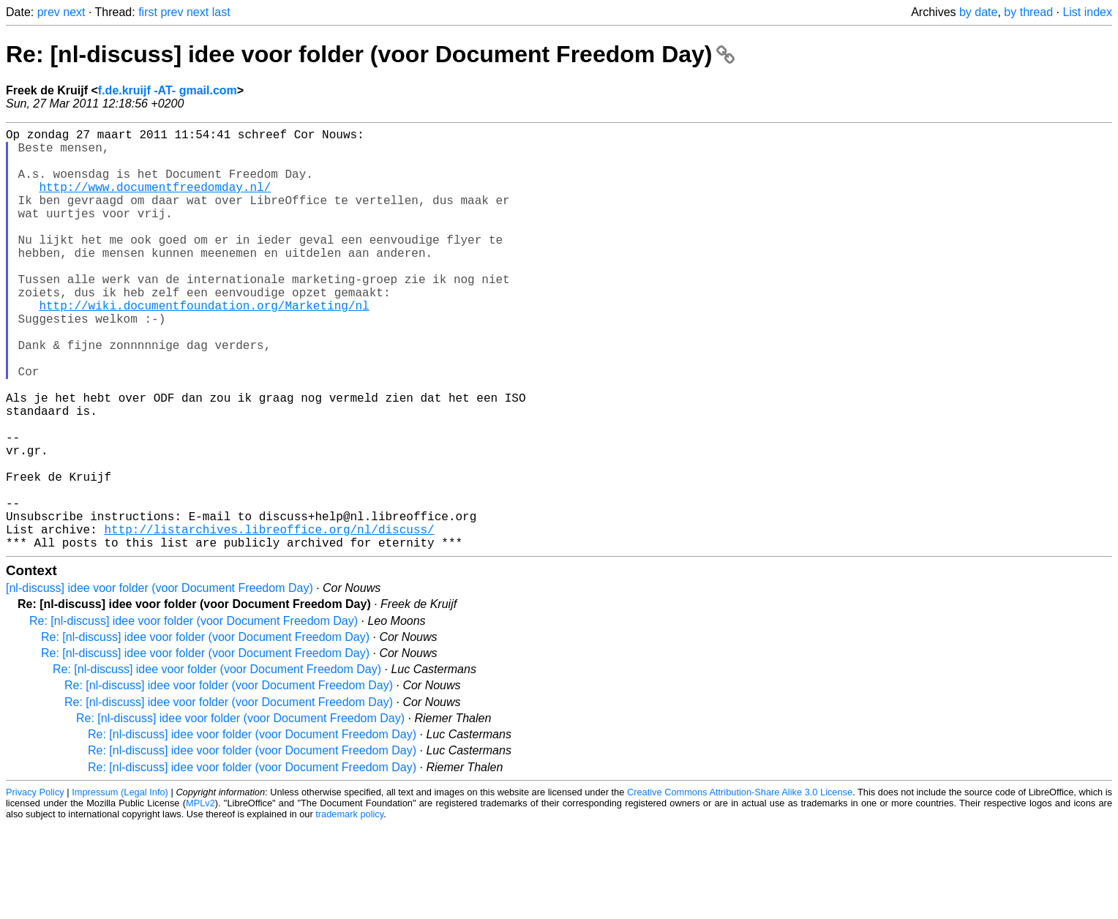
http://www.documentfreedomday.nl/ (155, 201)
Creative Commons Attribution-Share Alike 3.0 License (739, 885)
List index (1087, 12)
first (147, 12)
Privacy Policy (35, 885)
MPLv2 (200, 896)
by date (978, 12)
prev (48, 12)
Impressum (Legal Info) (120, 885)
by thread (1028, 12)
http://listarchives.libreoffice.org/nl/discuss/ (269, 620)
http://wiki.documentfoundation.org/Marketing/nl (204, 346)
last (221, 12)
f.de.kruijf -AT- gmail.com (167, 90)
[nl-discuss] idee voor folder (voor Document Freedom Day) (159, 681)
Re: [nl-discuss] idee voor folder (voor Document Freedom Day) (370, 54)
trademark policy (349, 907)
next (74, 12)
